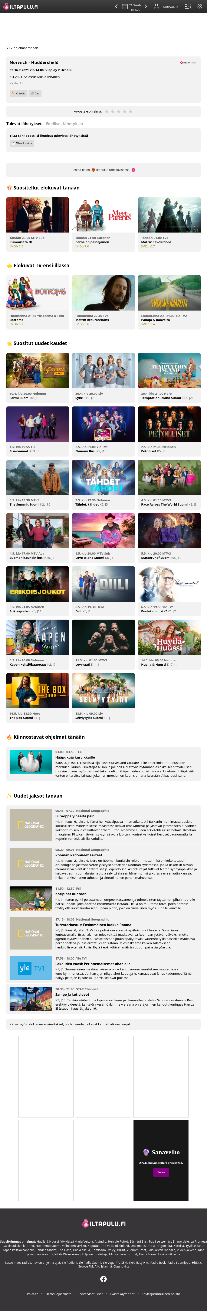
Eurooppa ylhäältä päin (75, 816)
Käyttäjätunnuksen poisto (161, 1294)
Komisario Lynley (103, 1250)
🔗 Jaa (35, 93)
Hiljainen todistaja (94, 1254)
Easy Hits (142, 1262)
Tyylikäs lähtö (195, 1246)
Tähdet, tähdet (46, 1250)
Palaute (32, 1294)
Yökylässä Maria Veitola (76, 1241)
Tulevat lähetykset (24, 123)
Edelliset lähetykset (64, 123)
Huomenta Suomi (48, 1246)
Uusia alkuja (81, 1250)
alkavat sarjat (120, 1024)
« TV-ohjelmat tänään (22, 48)
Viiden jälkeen (186, 1250)
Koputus (93, 1246)
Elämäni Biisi (138, 1241)
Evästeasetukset (91, 1294)
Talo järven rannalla (161, 1250)
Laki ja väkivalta (169, 1254)
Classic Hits (121, 1266)
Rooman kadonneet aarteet (78, 855)
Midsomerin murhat (123, 1254)
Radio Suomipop (178, 1262)
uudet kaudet (75, 1024)
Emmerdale (181, 1241)
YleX (132, 1262)
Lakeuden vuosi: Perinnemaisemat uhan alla (93, 963)
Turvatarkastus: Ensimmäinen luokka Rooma (93, 924)
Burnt (121, 1250)
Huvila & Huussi (48, 1241)
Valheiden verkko (74, 1246)
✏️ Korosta (18, 93)
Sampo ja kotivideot (72, 994)
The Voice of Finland (115, 1246)
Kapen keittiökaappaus (18, 1250)
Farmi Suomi (148, 1254)
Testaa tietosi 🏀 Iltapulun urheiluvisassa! (103, 170)
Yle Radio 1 (69, 1262)
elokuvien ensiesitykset (46, 1024)
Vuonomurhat (136, 1250)
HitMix (196, 1262)
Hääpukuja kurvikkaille (75, 757)
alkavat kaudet (98, 1024)
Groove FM (85, 1266)
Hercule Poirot (118, 1241)
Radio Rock (158, 1262)
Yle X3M (121, 1262)
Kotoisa (179, 1246)
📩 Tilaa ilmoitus (22, 143)
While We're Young (67, 1254)
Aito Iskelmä (103, 1266)
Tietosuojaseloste (58, 1294)
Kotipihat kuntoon (70, 894)
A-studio (100, 1241)
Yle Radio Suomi (90, 1262)
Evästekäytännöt (122, 1294)
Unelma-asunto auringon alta (151, 1246)
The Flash (64, 1250)
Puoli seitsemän (160, 1241)
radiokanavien (32, 1262)
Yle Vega (109, 1262)
